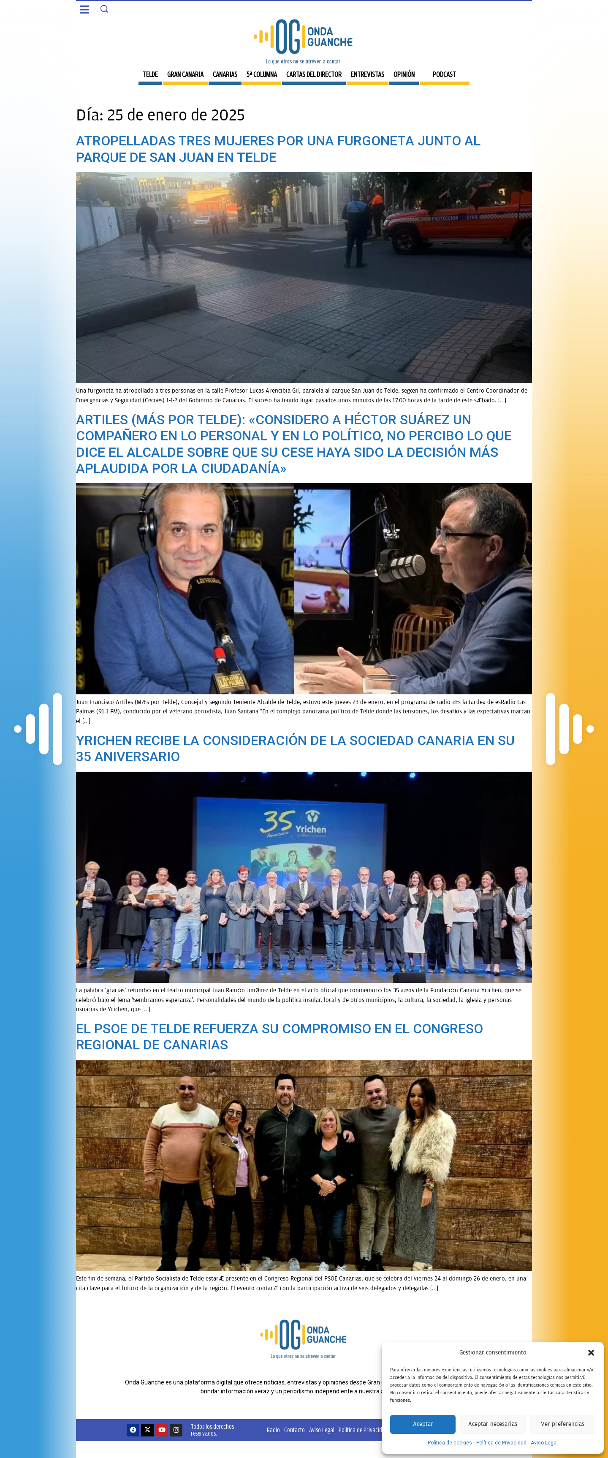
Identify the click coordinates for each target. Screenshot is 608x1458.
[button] (591, 1353)
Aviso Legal (544, 1443)
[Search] (104, 9)
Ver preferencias (562, 1424)
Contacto (294, 1430)
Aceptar (423, 1424)
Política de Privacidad (501, 1443)
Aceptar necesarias (492, 1424)
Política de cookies (450, 1443)
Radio (273, 1430)
